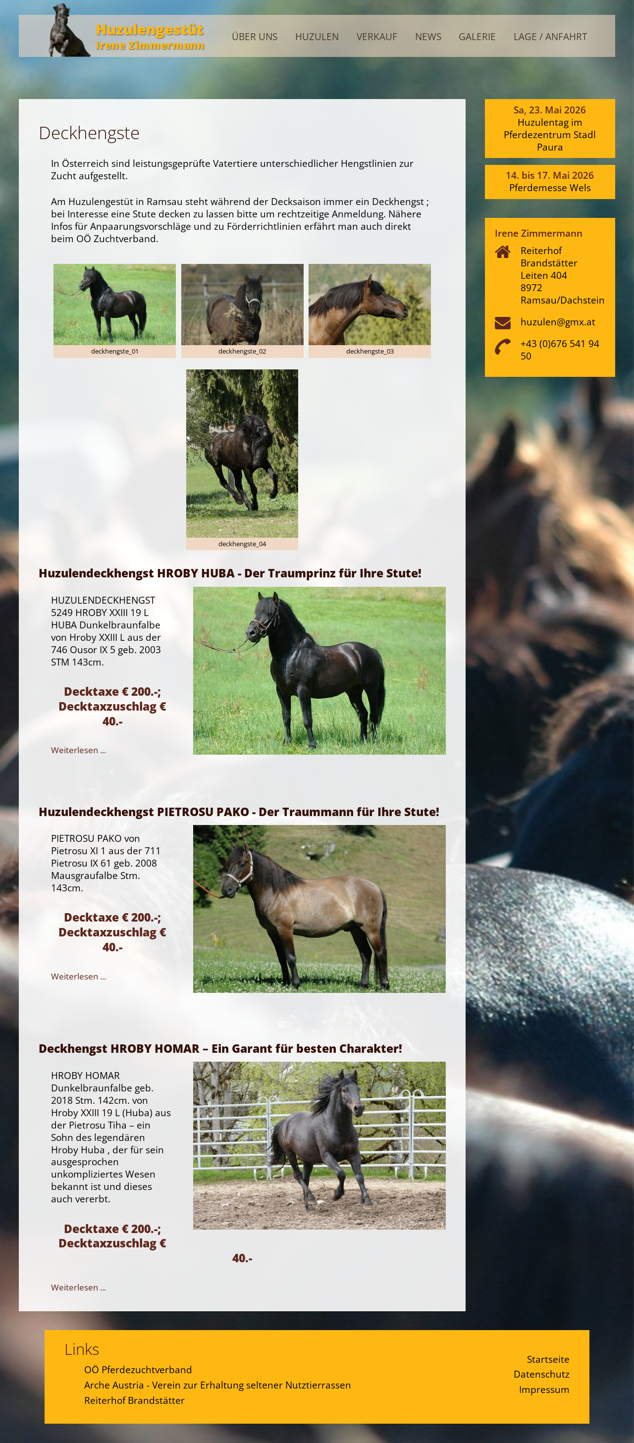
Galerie (477, 37)
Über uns (254, 37)
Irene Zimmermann (150, 45)
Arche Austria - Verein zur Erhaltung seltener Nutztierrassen (217, 1384)
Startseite (548, 1359)
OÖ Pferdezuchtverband (138, 1369)
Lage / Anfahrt (550, 37)
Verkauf (377, 37)
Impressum (544, 1389)
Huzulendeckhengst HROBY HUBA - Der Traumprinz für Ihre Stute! (230, 573)
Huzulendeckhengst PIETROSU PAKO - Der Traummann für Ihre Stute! (239, 812)
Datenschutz (542, 1374)
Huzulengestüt (149, 29)
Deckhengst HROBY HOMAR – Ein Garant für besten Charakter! (220, 1048)
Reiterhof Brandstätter (134, 1400)
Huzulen (317, 37)
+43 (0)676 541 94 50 (560, 349)
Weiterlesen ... (78, 750)
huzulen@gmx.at (558, 321)
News (428, 37)
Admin (594, 16)
